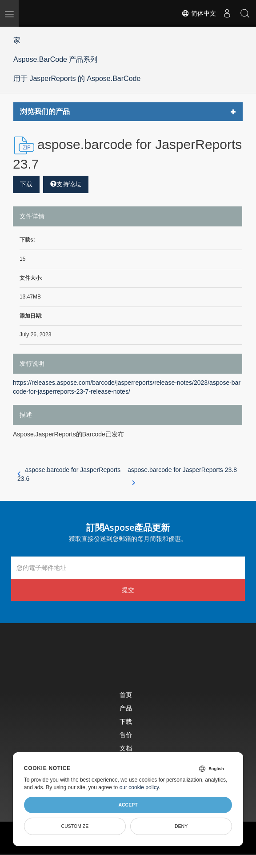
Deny (181, 826)
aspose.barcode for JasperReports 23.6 (68, 474)
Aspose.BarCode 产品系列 (55, 59)
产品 (126, 708)
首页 (126, 694)
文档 (126, 748)
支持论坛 (65, 184)
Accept (127, 804)
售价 (126, 734)
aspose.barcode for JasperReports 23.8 (182, 474)
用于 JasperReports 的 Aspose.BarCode (76, 78)
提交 (128, 589)
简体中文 (198, 13)
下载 (26, 184)
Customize (75, 826)
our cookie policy (139, 787)
